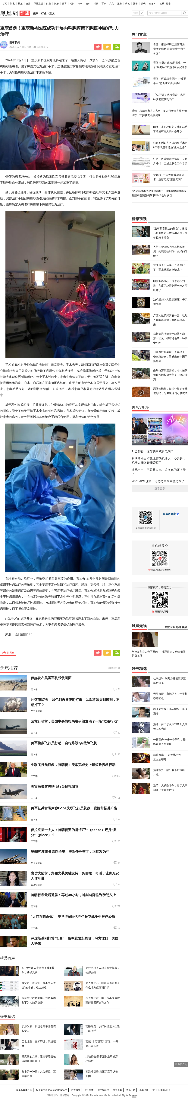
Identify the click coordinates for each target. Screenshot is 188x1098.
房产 (88, 3)
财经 (48, 3)
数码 (143, 3)
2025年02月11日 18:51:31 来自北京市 (28, 46)
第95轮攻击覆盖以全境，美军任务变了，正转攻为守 (70, 851)
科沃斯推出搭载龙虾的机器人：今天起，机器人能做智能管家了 (159, 460)
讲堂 (167, 627)
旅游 (119, 3)
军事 (104, 3)
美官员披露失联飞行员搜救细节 (54, 786)
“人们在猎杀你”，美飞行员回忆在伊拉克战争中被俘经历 (73, 916)
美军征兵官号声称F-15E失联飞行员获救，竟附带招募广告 (74, 808)
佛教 (127, 3)
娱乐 (56, 3)
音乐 (172, 627)
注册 (162, 3)
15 (119, 884)
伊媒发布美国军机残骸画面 (51, 678)
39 (119, 819)
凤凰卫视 (38, 3)
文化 (111, 3)
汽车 (80, 3)
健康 (35, 13)
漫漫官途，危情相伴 (173, 651)
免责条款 (117, 1090)
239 (118, 906)
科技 (96, 3)
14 (119, 862)
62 (119, 928)
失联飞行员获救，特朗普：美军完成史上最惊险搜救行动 (73, 764)
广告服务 (75, 1090)
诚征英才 (88, 1090)
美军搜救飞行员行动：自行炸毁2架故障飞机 (64, 743)
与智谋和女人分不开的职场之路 (145, 653)
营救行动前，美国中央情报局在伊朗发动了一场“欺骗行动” (74, 721)
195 (118, 797)
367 (118, 776)
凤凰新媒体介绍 (24, 1090)
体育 (64, 3)
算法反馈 (115, 668)
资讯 (12, 3)
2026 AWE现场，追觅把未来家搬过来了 (158, 481)
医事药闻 (14, 42)
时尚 (72, 3)
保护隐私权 (103, 1090)
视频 (20, 3)
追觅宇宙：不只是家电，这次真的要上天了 (159, 472)
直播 (28, 3)
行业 (43, 13)
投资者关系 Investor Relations (51, 1090)
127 (118, 754)
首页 (4, 3)
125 (118, 841)
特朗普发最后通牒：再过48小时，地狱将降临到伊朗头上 (73, 895)
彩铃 (178, 627)
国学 (135, 3)
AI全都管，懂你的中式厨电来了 (153, 451)
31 (119, 689)
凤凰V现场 (140, 407)
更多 (151, 3)
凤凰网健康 (169, 514)
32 (119, 732)
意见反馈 (130, 1090)
